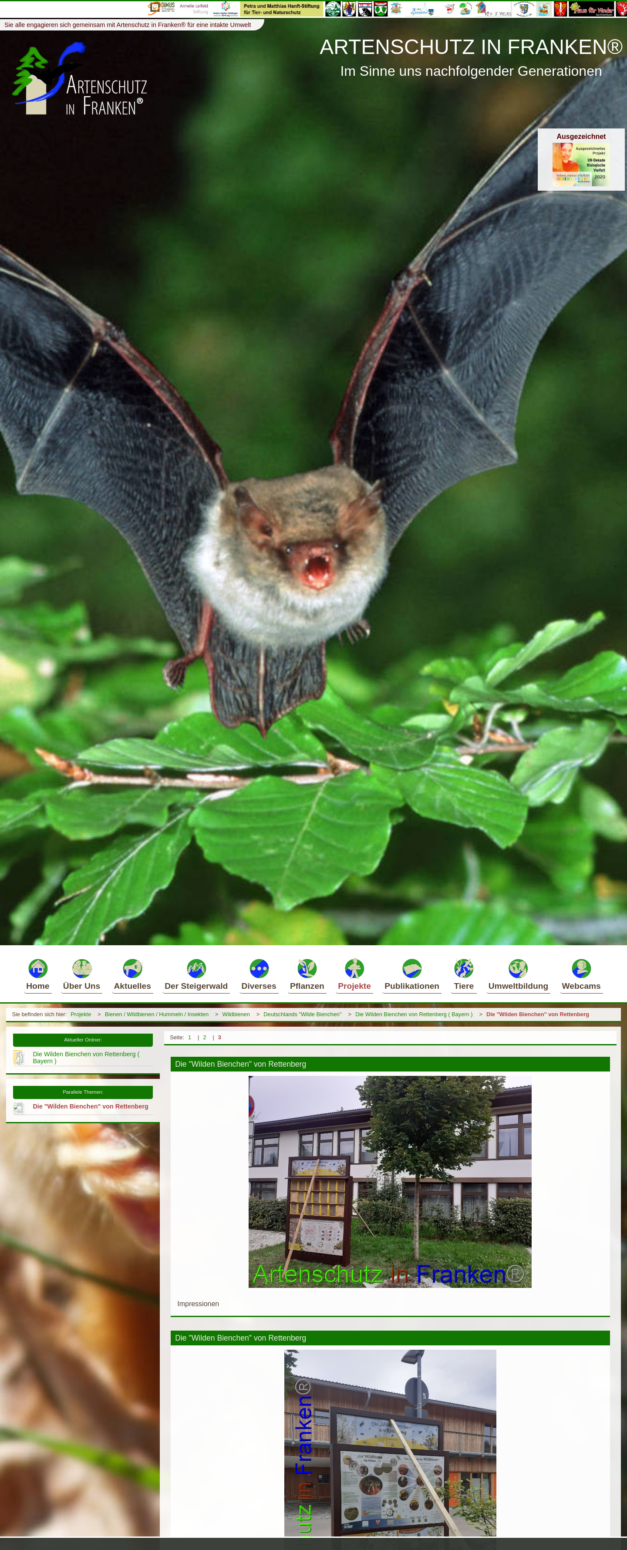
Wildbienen (236, 1014)
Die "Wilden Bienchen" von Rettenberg (537, 1014)
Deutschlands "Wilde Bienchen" (302, 1014)
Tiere (464, 974)
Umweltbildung (519, 974)
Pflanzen (307, 974)
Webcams (581, 974)
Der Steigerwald (196, 974)
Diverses (259, 974)
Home (37, 974)
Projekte (354, 974)
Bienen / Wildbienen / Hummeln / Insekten (157, 1014)
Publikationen (411, 974)
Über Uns (81, 974)
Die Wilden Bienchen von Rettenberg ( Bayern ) (414, 1014)
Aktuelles (132, 974)
